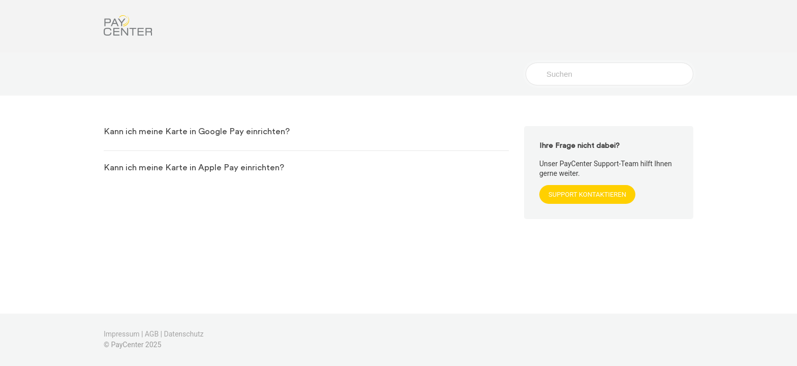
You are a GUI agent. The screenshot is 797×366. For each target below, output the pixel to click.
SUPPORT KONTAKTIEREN (587, 194)
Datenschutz (184, 334)
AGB (152, 334)
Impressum (121, 334)
